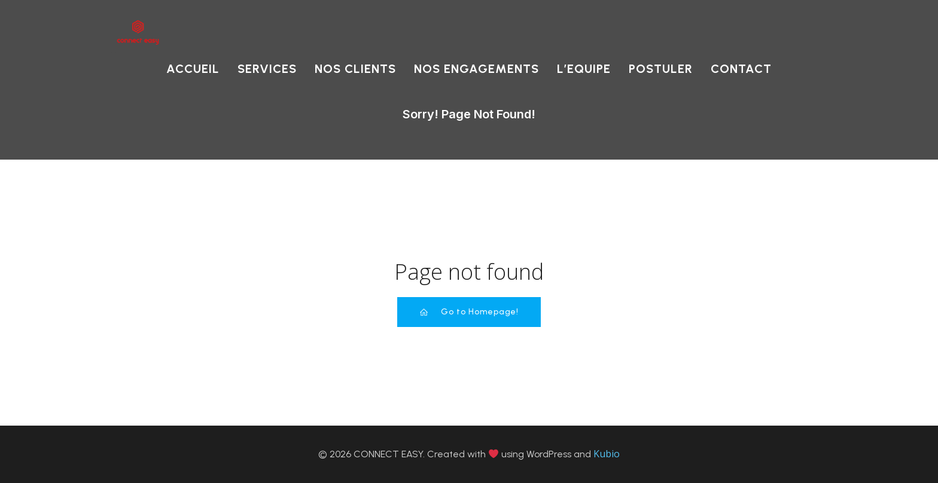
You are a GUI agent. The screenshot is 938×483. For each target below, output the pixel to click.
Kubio (606, 453)
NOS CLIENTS (355, 69)
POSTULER (661, 69)
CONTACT (741, 69)
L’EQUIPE (584, 69)
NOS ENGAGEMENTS (476, 69)
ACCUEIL (193, 69)
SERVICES (267, 69)
